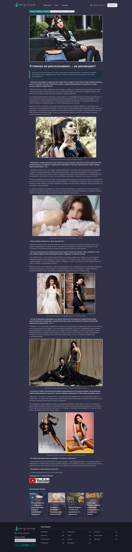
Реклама (65, 5)
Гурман (79, 539)
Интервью (52, 532)
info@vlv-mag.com (22, 533)
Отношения (52, 543)
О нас (56, 5)
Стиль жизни (105, 536)
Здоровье (105, 539)
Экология (52, 536)
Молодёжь (79, 543)
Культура (105, 532)
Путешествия (52, 539)
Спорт (79, 536)
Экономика (79, 532)
